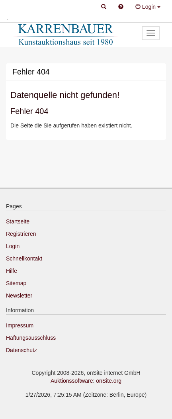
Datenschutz (21, 350)
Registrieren (21, 234)
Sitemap (16, 283)
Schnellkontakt (24, 258)
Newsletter (19, 295)
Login (13, 246)
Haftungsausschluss (31, 338)
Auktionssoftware (72, 381)
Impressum (19, 325)
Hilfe (11, 271)
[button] (103, 7)
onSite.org (108, 381)
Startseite (17, 221)
